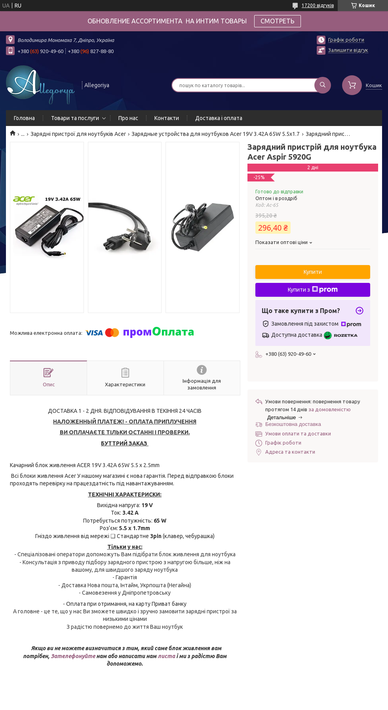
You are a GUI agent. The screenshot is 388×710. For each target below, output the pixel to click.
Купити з (313, 289)
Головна (24, 118)
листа (166, 656)
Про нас (128, 118)
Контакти (166, 118)
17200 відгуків (318, 5)
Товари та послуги (75, 118)
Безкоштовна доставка (293, 424)
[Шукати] (322, 85)
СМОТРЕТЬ (278, 21)
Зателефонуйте (73, 656)
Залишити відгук (348, 50)
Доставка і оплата (218, 118)
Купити (313, 272)
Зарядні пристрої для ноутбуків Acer (78, 134)
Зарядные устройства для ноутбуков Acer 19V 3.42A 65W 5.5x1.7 (215, 134)
